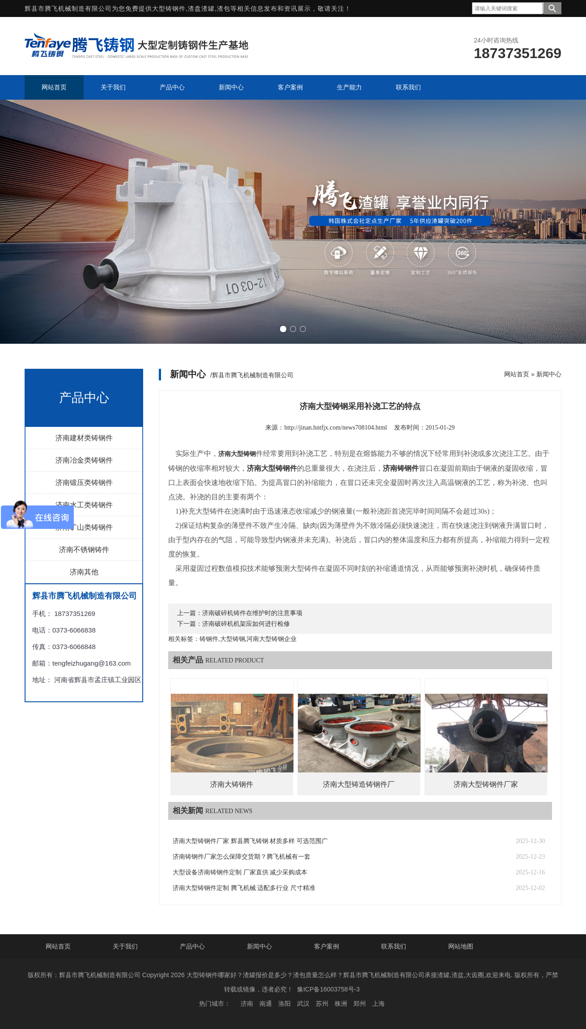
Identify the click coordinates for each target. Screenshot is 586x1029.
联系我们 (393, 946)
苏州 (322, 1003)
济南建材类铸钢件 (84, 438)
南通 (265, 1003)
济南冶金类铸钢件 (84, 460)
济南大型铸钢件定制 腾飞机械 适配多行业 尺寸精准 (244, 888)
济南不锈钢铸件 (84, 549)
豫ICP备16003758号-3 (328, 989)
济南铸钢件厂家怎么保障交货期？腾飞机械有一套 (241, 856)
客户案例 (326, 946)
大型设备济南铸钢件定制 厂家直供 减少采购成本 (240, 872)
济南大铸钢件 (231, 784)
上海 (378, 1003)
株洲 (341, 1003)
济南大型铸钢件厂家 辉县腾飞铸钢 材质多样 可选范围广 (250, 841)
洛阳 (284, 1003)
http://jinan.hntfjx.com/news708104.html (335, 427)
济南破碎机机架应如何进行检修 (246, 623)
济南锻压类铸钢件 (84, 482)
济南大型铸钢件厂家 (486, 784)
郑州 (359, 1003)
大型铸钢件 (169, 8)
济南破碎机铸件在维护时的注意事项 (252, 613)
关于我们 (125, 946)
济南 (247, 1003)
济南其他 (84, 572)
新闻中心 (548, 374)
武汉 (303, 1003)
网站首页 (516, 374)
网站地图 (460, 946)
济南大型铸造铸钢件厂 (359, 784)
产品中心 (192, 946)
